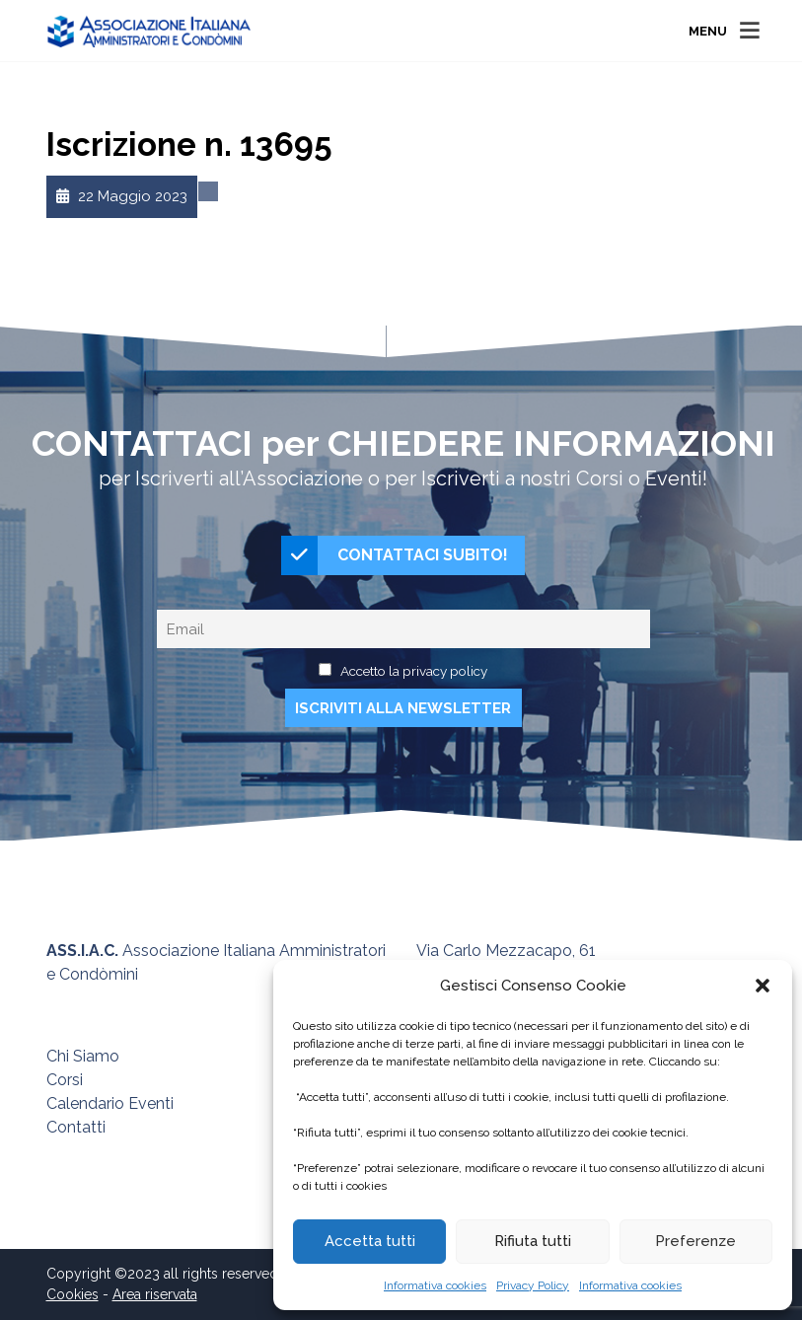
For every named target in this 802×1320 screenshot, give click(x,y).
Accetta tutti (370, 1241)
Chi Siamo (82, 1056)
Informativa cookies (435, 1285)
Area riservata (154, 1294)
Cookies (72, 1294)
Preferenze (695, 1241)
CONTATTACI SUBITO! (394, 555)
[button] (762, 985)
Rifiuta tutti (532, 1241)
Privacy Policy (532, 1285)
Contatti (76, 1127)
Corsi (64, 1079)
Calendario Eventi (110, 1103)
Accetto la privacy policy (413, 671)
